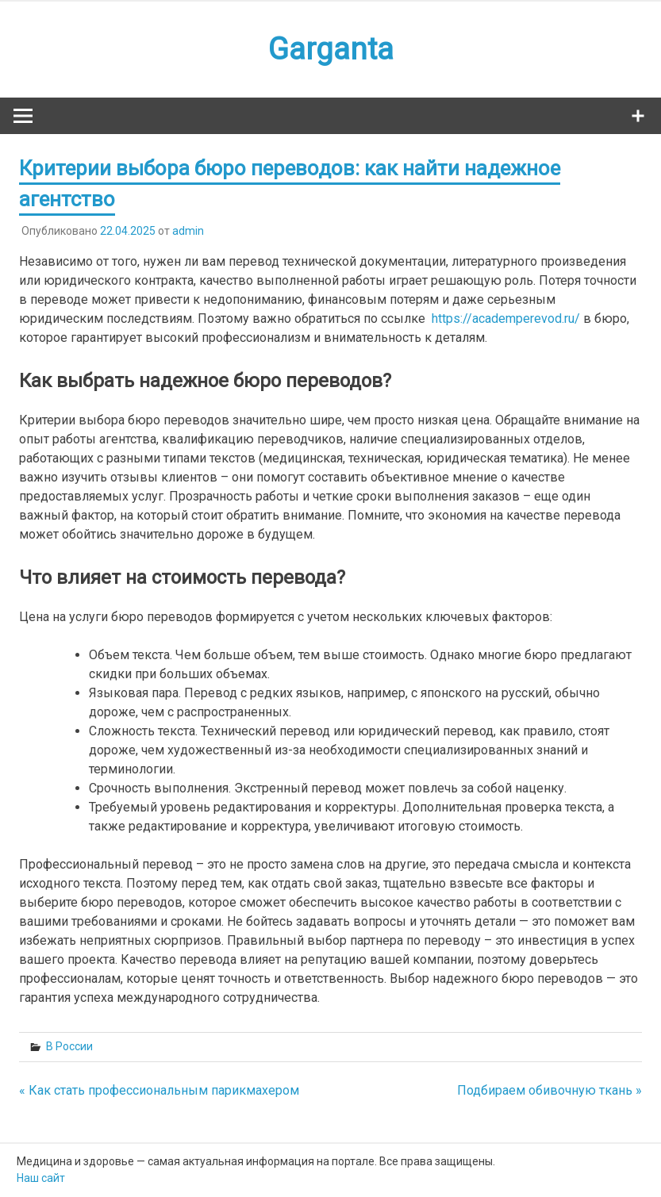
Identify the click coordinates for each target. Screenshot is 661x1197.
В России (69, 1046)
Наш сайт (41, 1178)
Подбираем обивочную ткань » (549, 1090)
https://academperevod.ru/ (506, 318)
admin (188, 230)
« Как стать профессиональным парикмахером (159, 1090)
